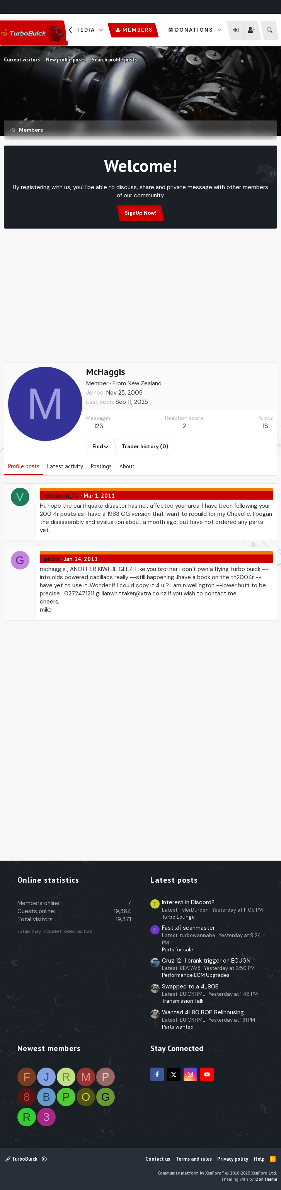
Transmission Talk (183, 1001)
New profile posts (65, 59)
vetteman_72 (61, 495)
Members (138, 30)
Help (259, 1159)
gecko (52, 559)
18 (265, 426)
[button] (101, 30)
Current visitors (22, 59)
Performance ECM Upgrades (196, 975)
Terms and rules (194, 1159)
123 (98, 426)
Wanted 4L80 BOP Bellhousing (203, 1012)
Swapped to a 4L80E (190, 986)
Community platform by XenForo (217, 1173)
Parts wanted (178, 1027)
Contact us (157, 1159)
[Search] (269, 30)
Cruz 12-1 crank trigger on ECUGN (206, 961)
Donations (194, 30)
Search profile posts (114, 59)
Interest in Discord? (188, 902)
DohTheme (266, 1179)
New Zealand (145, 383)
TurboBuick (22, 1159)
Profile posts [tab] (23, 466)
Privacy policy (232, 1159)
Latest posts (174, 880)
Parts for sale (177, 949)
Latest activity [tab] (65, 466)
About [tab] (127, 466)
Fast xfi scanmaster (188, 928)
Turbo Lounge (178, 917)
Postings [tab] (101, 466)
